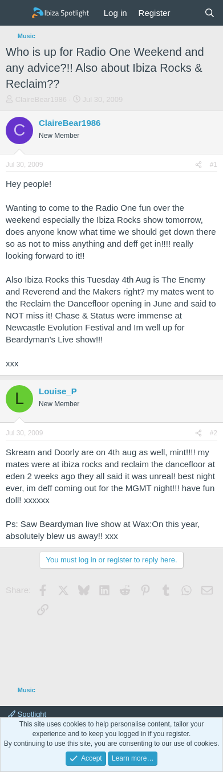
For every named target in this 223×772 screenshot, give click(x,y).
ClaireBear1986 (41, 99)
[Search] (209, 12)
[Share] (198, 164)
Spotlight (27, 714)
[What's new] (187, 12)
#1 (213, 165)
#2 (213, 433)
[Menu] (15, 13)
